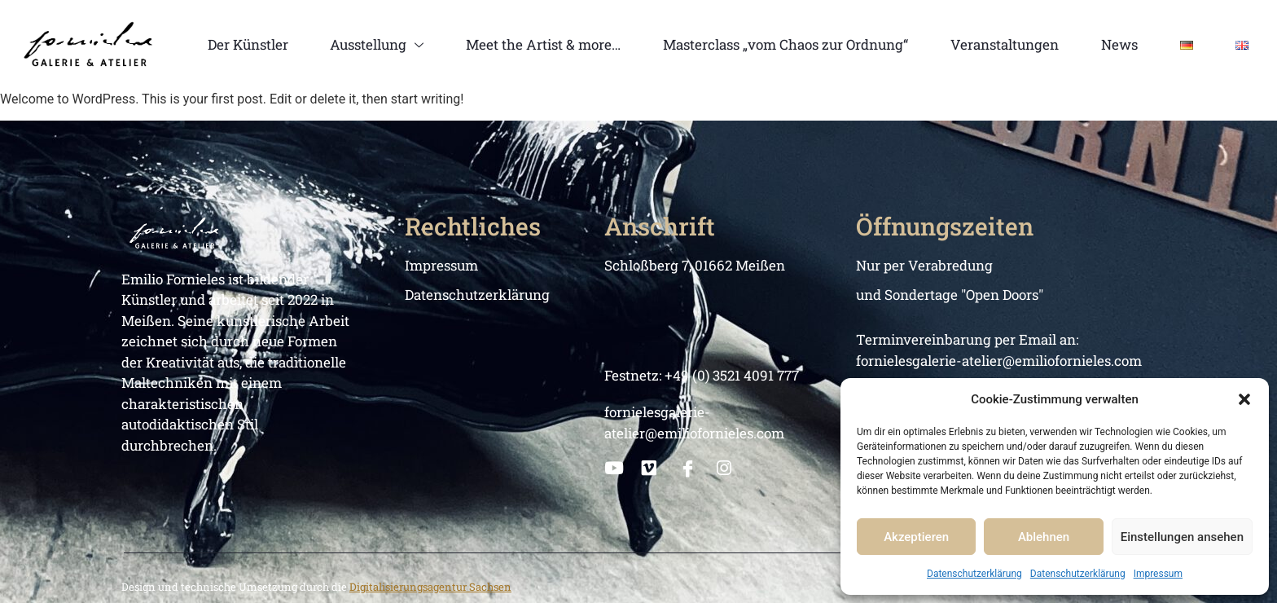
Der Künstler (248, 44)
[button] (1244, 399)
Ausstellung (376, 44)
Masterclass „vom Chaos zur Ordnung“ (785, 44)
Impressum (1158, 573)
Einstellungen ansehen (1182, 537)
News (1119, 44)
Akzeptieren (916, 537)
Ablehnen (1043, 537)
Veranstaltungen (1004, 44)
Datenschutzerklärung (974, 573)
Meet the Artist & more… (543, 44)
